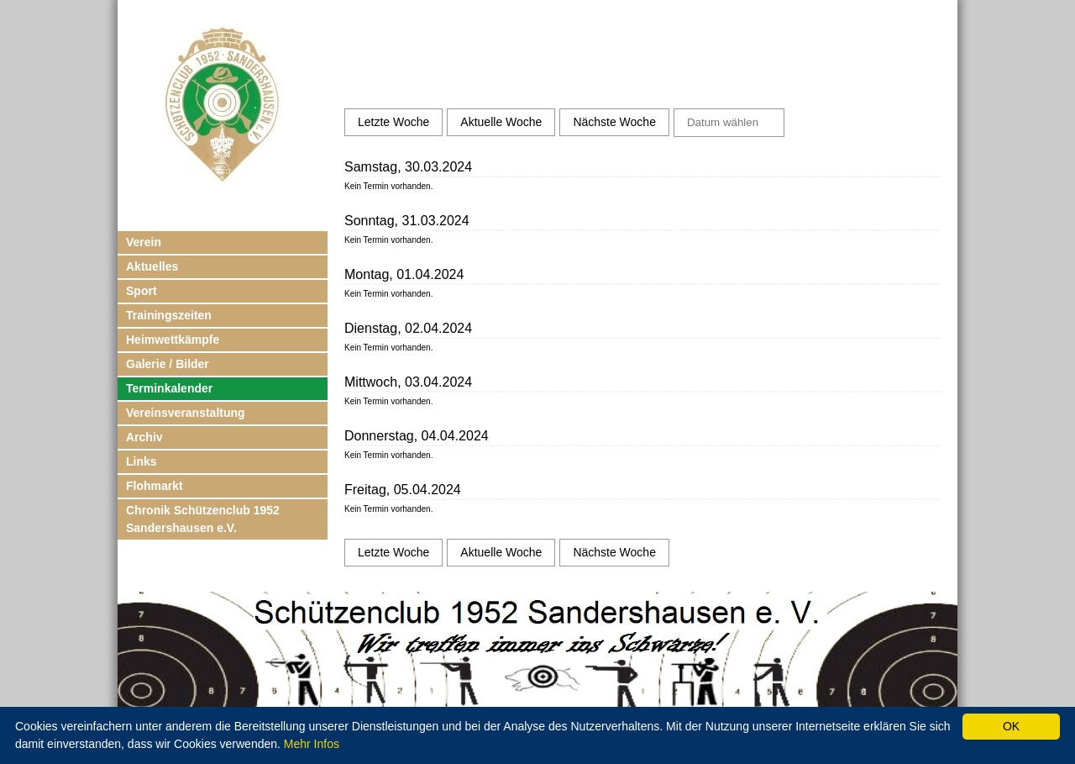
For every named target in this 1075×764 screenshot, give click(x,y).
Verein (143, 242)
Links (141, 461)
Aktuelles (152, 266)
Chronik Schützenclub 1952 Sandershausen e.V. (203, 519)
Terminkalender (169, 388)
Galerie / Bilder (167, 364)
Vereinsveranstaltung (185, 412)
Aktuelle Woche (501, 122)
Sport (141, 291)
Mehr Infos (311, 744)
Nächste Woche (614, 122)
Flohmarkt (154, 486)
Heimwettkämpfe (172, 339)
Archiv (144, 437)
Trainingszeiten (169, 315)
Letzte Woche (393, 122)
